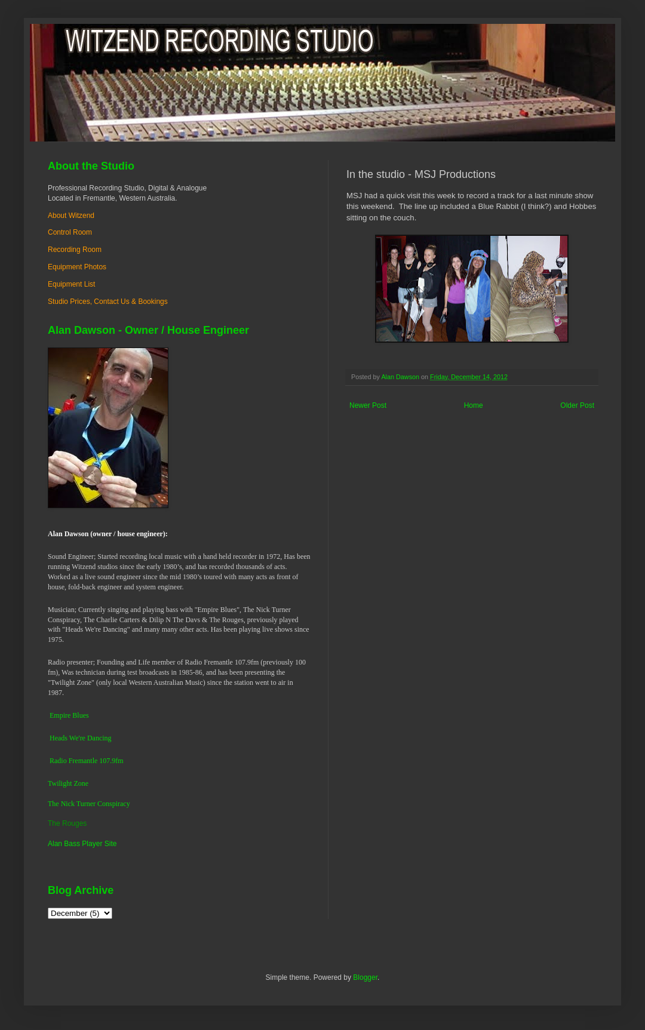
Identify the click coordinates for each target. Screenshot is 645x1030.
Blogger (365, 977)
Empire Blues (69, 715)
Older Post (577, 405)
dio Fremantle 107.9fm (90, 761)
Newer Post (367, 405)
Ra (53, 761)
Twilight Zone (68, 783)
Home (473, 405)
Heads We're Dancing (81, 738)
